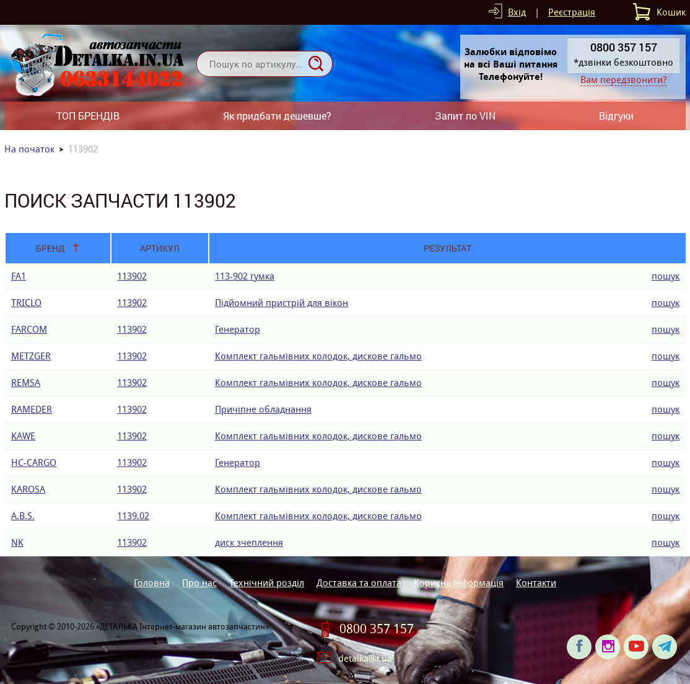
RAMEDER (31, 409)
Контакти (536, 583)
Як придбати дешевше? (277, 115)
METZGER (31, 356)
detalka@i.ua (365, 658)
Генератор (237, 329)
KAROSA (28, 489)
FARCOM (29, 329)
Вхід (517, 12)
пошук (665, 276)
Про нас (199, 583)
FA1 (18, 276)
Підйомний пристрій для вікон (281, 303)
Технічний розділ (266, 583)
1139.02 (133, 516)
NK (17, 542)
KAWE (23, 436)
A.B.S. (23, 516)
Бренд (50, 248)
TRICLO (26, 303)
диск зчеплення (249, 542)
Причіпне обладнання (263, 409)
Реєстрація (571, 12)
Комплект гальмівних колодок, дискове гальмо (318, 356)
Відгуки (616, 115)
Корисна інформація (459, 583)
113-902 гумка (244, 276)
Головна (152, 583)
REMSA (25, 382)
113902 (132, 276)
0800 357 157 (376, 629)
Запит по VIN (465, 115)
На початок (29, 149)
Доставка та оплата (359, 583)
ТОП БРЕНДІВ (88, 115)
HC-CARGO (33, 462)
